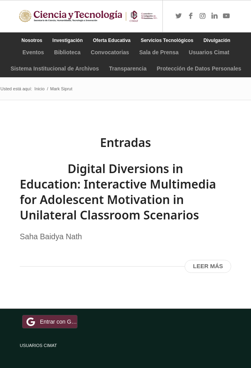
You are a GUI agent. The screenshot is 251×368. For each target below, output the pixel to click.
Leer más (208, 266)
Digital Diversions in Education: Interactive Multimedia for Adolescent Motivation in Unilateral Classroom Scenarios (118, 191)
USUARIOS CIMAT (38, 345)
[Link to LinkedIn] (214, 16)
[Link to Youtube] (226, 16)
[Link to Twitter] (179, 16)
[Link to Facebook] (190, 16)
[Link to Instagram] (202, 16)
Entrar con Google (51, 321)
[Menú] (148, 16)
